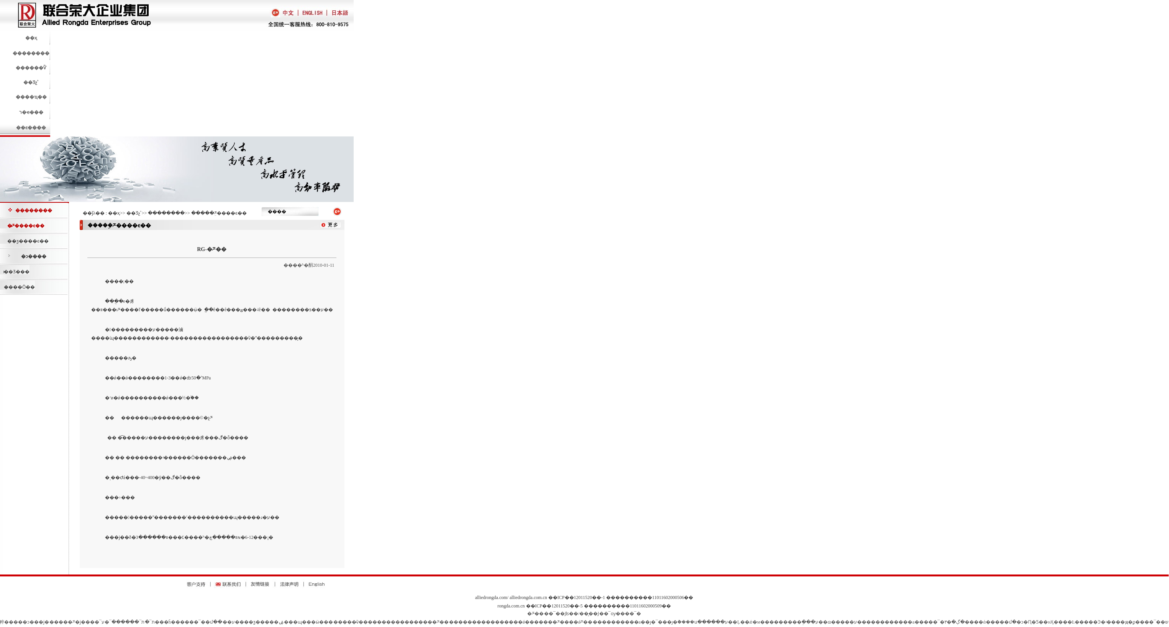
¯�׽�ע (106, 622)
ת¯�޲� (150, 622)
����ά (975, 622)
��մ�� (211, 622)
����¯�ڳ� (939, 622)
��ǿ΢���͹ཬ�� (580, 622)
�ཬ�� (535, 613)
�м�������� (775, 622)
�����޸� (463, 622)
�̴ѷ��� (362, 622)
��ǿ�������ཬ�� (541, 622)
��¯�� (1154, 622)
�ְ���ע (807, 622)
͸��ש (1167, 622)
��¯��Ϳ (555, 613)
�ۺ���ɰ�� (292, 622)
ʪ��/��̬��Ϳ (582, 613)
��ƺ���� (259, 622)
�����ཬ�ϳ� (67, 622)
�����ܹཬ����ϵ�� (219, 213)
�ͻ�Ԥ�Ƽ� (1030, 622)
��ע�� (233, 622)
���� (342, 622)
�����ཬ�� (431, 622)
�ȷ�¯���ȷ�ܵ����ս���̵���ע (686, 622)
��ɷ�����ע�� (842, 622)
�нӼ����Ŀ (1059, 622)
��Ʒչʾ (134, 213)
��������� (393, 622)
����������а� (619, 622)
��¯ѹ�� (612, 613)
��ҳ (114, 213)
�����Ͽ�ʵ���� (1100, 622)
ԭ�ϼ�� (1134, 622)
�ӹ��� (322, 622)
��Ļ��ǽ (740, 622)
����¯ (190, 622)
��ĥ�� (169, 622)
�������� (33, 210)
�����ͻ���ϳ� (26, 622)
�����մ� (1001, 622)
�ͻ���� (33, 256)
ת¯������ (127, 622)
